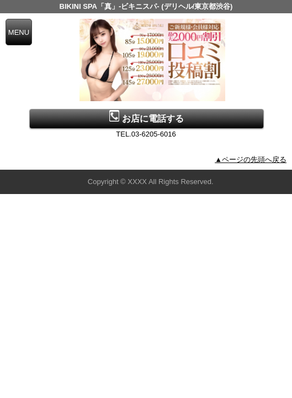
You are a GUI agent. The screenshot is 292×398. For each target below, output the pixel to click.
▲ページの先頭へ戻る (250, 159)
